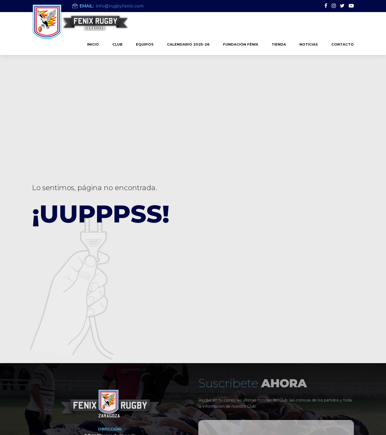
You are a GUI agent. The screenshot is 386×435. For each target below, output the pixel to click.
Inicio (93, 44)
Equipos (145, 44)
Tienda (279, 44)
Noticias (308, 44)
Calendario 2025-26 (188, 44)
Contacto (342, 44)
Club (117, 44)
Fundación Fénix (240, 44)
